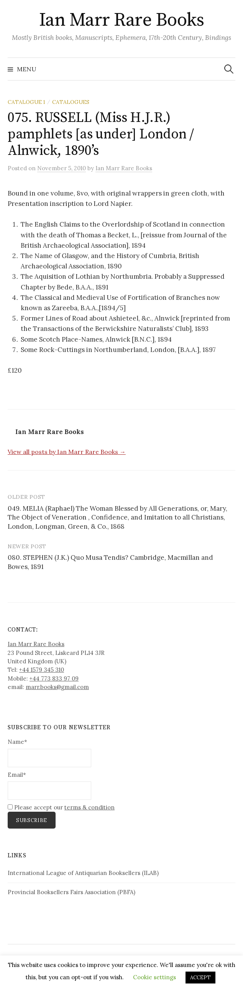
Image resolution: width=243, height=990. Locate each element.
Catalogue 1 (26, 102)
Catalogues (70, 102)
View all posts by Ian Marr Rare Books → (67, 452)
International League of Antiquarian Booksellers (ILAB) (83, 873)
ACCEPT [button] (200, 977)
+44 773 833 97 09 (54, 678)
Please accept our (61, 807)
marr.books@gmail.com (57, 687)
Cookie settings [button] (154, 977)
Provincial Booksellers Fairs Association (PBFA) (71, 892)
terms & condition (89, 807)
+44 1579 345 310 (41, 669)
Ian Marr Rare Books (121, 20)
